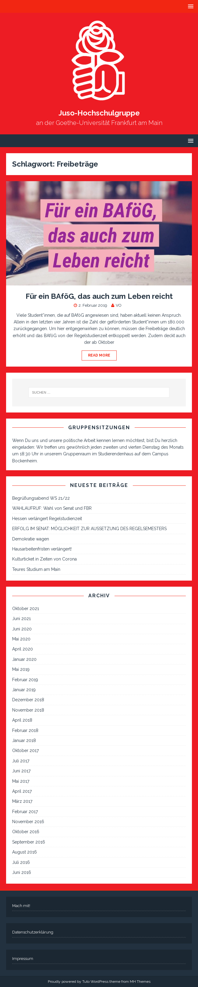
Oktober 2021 (25, 608)
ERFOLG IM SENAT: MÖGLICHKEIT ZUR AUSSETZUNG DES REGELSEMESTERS (89, 528)
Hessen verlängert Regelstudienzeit (47, 518)
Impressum (22, 958)
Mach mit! (21, 905)
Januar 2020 (24, 659)
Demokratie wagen (30, 539)
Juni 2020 (22, 628)
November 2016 (28, 821)
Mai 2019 (21, 669)
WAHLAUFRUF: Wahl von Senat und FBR (52, 508)
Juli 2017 (20, 760)
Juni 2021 (21, 618)
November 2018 (28, 710)
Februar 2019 (25, 679)
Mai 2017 (20, 781)
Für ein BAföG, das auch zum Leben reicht (99, 296)
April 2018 (22, 720)
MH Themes (140, 981)
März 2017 (22, 801)
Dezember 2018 (28, 699)
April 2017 (22, 791)
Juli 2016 (21, 862)
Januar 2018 (24, 740)
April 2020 (22, 649)
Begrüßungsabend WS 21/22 (41, 498)
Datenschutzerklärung (32, 932)
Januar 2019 (24, 689)
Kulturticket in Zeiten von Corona (44, 559)
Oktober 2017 (25, 750)
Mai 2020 (21, 639)
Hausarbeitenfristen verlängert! (42, 549)
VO (119, 305)
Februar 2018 (25, 730)
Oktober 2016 (25, 831)
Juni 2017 (21, 770)
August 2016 (24, 852)
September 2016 (28, 842)
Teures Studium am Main (36, 569)
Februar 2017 (25, 811)
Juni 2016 (21, 872)
